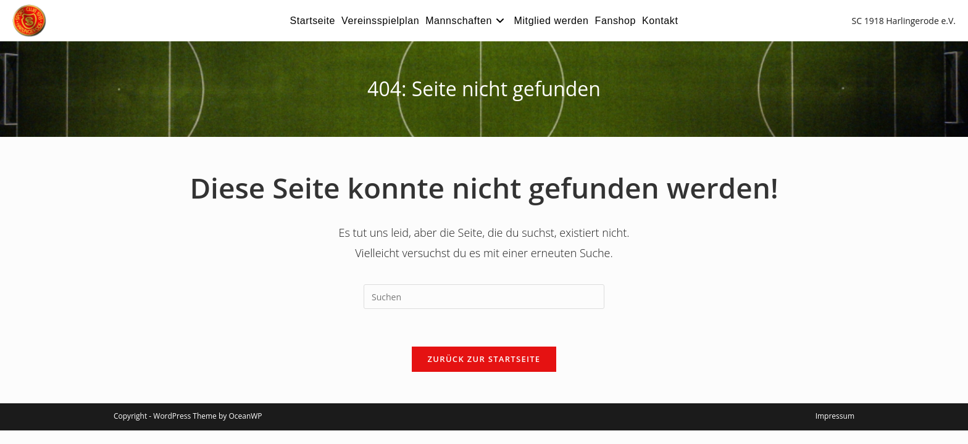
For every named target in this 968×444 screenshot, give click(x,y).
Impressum (835, 416)
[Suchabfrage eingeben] (484, 296)
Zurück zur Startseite (484, 358)
